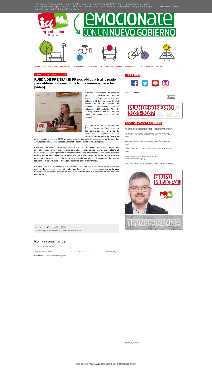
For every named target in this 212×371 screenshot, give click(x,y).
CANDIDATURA (130, 66)
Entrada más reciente (43, 251)
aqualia (45, 231)
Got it (175, 7)
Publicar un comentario (47, 246)
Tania (79, 231)
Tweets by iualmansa (133, 343)
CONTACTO (160, 66)
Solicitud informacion (69, 231)
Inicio (79, 251)
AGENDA (119, 66)
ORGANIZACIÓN (39, 66)
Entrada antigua (112, 251)
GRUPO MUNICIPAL (106, 66)
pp (60, 231)
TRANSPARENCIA (79, 66)
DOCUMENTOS (65, 66)
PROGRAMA (93, 66)
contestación (53, 231)
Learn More (164, 7)
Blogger (133, 364)
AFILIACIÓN (149, 66)
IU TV (140, 66)
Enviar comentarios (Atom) (55, 256)
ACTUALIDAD (52, 66)
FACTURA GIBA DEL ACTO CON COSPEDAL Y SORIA (149, 164)
